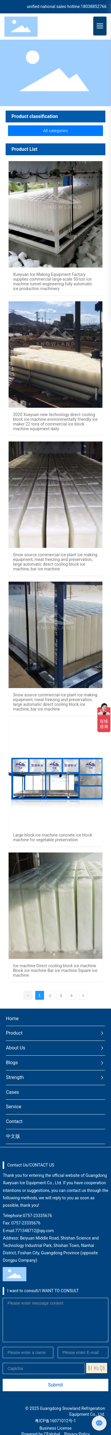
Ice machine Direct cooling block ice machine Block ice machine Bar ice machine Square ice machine (55, 970)
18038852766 (94, 6)
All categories (55, 130)
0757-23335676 (37, 1215)
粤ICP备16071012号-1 (55, 1420)
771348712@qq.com (34, 1230)
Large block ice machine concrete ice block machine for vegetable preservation (52, 837)
